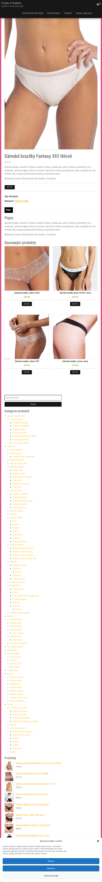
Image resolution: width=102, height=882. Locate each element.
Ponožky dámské (19, 711)
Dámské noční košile (18, 463)
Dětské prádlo (16, 623)
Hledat (33, 404)
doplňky (15, 742)
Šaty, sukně (17, 480)
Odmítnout (51, 868)
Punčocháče (17, 534)
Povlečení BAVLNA (20, 422)
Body (14, 521)
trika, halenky (18, 633)
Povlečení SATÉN (19, 433)
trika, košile (17, 640)
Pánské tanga (16, 687)
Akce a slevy (15, 657)
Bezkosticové (18, 589)
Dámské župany (16, 511)
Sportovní (16, 568)
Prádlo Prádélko (11, 3)
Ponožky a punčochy (18, 708)
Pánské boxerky (16, 677)
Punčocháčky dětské (21, 718)
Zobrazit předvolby (51, 876)
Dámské (10, 446)
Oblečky (15, 531)
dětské (15, 738)
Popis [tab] (8, 210)
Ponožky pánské (19, 714)
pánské (15, 745)
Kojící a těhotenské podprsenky (25, 595)
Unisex (10, 704)
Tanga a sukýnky (19, 541)
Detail (10, 187)
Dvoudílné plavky (19, 497)
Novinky (13, 660)
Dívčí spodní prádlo (15, 646)
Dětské (10, 616)
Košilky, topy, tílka (17, 582)
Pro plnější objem (19, 599)
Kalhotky (13, 562)
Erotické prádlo (16, 517)
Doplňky (13, 514)
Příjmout (51, 861)
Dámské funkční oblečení (23, 548)
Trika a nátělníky (17, 701)
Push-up (16, 602)
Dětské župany (16, 626)
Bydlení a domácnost (16, 416)
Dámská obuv (15, 453)
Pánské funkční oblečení (22, 555)
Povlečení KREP (19, 429)
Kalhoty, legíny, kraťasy (22, 477)
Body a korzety (16, 449)
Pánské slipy (15, 684)
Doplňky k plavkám (20, 494)
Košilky (15, 528)
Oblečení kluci (15, 636)
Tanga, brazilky (84, 13)
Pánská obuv (12, 670)
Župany (13, 752)
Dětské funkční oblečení (22, 551)
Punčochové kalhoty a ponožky (25, 721)
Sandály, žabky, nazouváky (23, 456)
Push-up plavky (18, 507)
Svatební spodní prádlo (19, 612)
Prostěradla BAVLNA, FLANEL (24, 436)
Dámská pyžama (17, 460)
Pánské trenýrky (17, 691)
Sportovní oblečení (32, 13)
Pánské (68, 13)
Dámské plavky (16, 490)
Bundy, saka (17, 470)
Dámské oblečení (17, 466)
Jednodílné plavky (20, 504)
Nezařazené (12, 650)
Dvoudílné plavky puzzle (22, 500)
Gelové (15, 592)
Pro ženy (16, 667)
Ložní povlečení (16, 419)
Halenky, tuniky (18, 473)
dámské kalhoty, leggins (22, 731)
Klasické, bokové (19, 565)
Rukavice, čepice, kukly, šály (24, 558)
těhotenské (17, 748)
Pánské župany (16, 694)
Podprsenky (53, 13)
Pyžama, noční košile (18, 643)
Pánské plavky (16, 680)
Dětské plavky (16, 619)
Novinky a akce (13, 653)
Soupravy (16, 538)
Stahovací (16, 575)
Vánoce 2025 (15, 663)
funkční (18, 572)
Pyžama (13, 725)
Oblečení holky (16, 629)
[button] (98, 841)
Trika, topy (16, 487)
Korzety (15, 524)
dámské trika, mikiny (21, 735)
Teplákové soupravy (20, 483)
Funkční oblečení (17, 545)
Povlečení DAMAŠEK (20, 426)
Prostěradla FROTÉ (20, 439)
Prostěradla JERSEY (21, 443)
